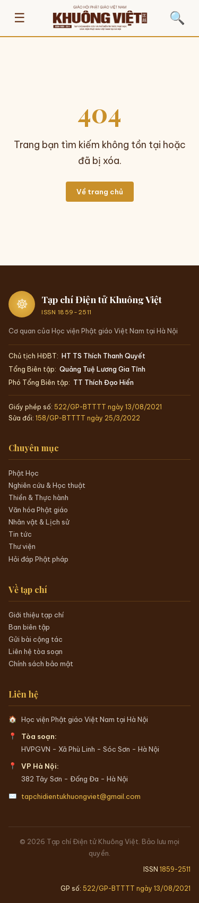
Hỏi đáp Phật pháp (38, 559)
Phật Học (23, 473)
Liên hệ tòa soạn (35, 651)
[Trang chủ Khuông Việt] (99, 18)
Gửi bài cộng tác (35, 639)
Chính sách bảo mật (40, 663)
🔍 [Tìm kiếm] (177, 18)
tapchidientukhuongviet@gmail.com (81, 796)
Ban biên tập (29, 627)
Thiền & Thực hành (38, 497)
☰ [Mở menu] (19, 18)
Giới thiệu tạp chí (36, 614)
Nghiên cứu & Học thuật (46, 485)
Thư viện (22, 546)
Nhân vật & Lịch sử (39, 522)
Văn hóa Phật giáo (38, 509)
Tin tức (20, 534)
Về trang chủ (99, 191)
